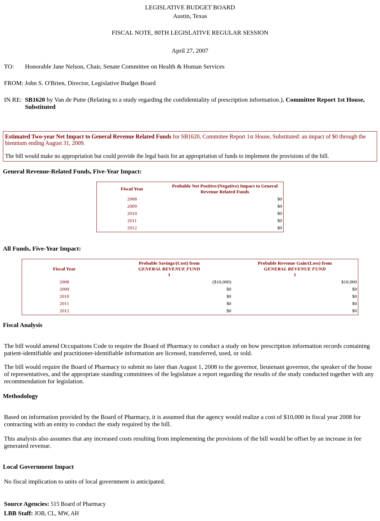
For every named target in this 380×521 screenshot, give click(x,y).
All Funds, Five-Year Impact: (42, 248)
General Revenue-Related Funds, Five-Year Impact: (72, 171)
